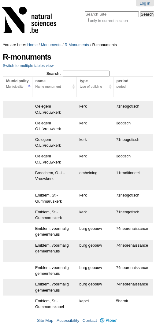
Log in (145, 3)
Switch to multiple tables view (28, 65)
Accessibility (68, 320)
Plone (108, 320)
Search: (78, 73)
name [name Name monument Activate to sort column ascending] (54, 84)
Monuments (51, 44)
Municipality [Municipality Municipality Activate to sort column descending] (17, 84)
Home (32, 44)
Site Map (45, 320)
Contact (90, 320)
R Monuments (77, 44)
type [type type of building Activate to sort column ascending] (95, 84)
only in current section (109, 20)
